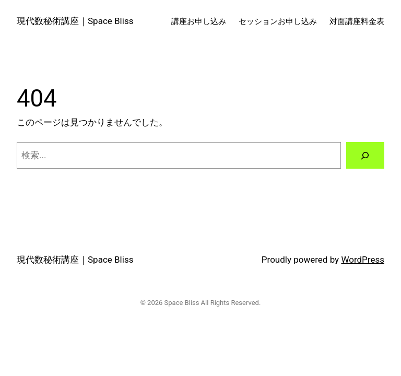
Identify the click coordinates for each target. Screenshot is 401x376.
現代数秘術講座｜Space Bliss (75, 21)
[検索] (365, 155)
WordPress (362, 259)
